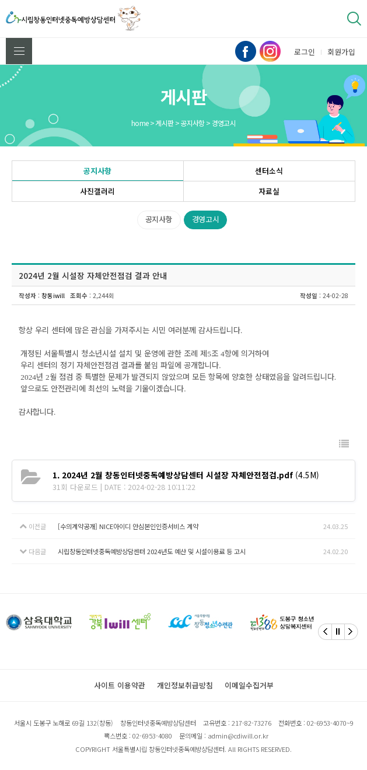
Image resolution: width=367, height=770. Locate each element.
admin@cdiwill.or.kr (238, 735)
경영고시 (205, 219)
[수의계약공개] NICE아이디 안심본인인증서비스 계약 (128, 526)
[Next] (351, 632)
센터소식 (269, 170)
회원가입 (341, 51)
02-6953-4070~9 (330, 722)
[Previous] (325, 632)
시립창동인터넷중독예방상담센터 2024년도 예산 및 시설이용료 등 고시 (152, 551)
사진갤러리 (97, 191)
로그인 (304, 51)
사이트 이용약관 (119, 685)
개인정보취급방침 (185, 685)
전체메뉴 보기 (19, 51)
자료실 (268, 191)
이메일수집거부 (249, 685)
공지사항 (97, 170)
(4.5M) (186, 475)
